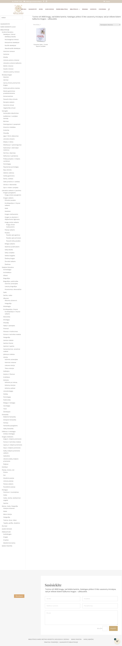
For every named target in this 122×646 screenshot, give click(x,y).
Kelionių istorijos (10, 385)
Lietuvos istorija (10, 365)
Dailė (6, 208)
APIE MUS (23, 9)
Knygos (5, 537)
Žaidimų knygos (10, 258)
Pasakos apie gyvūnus (13, 235)
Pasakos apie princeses (13, 238)
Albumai (6, 298)
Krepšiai (6, 540)
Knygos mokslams (7, 437)
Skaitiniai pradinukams (12, 247)
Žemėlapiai (6, 412)
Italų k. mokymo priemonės (12, 448)
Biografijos (6, 278)
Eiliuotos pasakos (10, 200)
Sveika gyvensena (8, 176)
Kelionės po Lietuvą (11, 382)
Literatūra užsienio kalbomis (12, 63)
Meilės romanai (8, 66)
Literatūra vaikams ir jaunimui (11, 190)
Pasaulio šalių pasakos (13, 241)
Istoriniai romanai (9, 51)
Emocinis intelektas (9, 127)
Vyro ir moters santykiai (10, 187)
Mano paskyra (76, 639)
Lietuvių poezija (8, 481)
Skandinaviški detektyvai (12, 48)
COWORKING (102, 9)
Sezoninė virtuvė (8, 105)
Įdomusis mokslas (9, 354)
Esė (4, 475)
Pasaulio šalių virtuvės (10, 99)
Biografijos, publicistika (10, 281)
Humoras (6, 54)
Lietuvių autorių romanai (11, 60)
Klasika (5, 57)
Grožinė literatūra (7, 32)
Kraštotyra (6, 377)
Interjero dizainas (9, 508)
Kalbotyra (6, 371)
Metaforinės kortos (9, 543)
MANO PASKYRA (7, 546)
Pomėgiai (5, 490)
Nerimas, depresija (9, 153)
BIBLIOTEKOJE (74, 9)
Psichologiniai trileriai (12, 39)
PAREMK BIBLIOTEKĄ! (62, 9)
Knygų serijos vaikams (12, 222)
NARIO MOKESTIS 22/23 (8, 27)
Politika (5, 394)
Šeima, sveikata (8, 179)
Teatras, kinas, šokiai (10, 520)
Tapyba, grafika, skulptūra (11, 523)
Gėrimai (5, 80)
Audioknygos (7, 534)
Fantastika (5, 414)
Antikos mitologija (9, 434)
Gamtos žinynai (8, 343)
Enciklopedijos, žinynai (10, 309)
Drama (5, 472)
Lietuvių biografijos (11, 286)
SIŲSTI (113, 628)
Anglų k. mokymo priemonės (12, 439)
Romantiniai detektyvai (12, 42)
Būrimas (6, 121)
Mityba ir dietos (8, 142)
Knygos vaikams (8, 198)
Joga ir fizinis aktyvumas (11, 136)
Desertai (6, 77)
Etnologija (6, 320)
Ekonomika (6, 317)
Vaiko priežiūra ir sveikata (11, 182)
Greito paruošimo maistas (11, 88)
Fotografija (8, 303)
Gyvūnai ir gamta (8, 346)
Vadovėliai (6, 456)
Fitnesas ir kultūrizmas (10, 331)
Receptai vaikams (8, 102)
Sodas (5, 495)
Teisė (5, 409)
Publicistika (7, 400)
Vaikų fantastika (8, 428)
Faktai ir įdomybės (9, 326)
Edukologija (7, 306)
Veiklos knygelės (10, 255)
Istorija (5, 357)
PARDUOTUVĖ (6, 532)
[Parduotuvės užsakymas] (110, 24)
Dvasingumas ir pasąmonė (11, 124)
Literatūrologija (8, 391)
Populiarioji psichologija (11, 167)
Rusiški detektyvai (10, 45)
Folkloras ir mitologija (9, 431)
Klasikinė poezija (8, 478)
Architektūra (7, 272)
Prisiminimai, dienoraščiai (13, 289)
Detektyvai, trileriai (9, 34)
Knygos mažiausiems (11, 214)
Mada (5, 511)
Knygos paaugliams (9, 193)
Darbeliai (8, 211)
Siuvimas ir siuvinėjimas (11, 492)
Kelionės (6, 380)
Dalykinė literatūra (8, 267)
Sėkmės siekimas (8, 173)
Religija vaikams (10, 244)
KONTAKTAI (93, 9)
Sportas (5, 503)
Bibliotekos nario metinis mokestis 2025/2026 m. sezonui (48, 639)
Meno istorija (7, 514)
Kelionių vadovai (10, 388)
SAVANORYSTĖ (33, 9)
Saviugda (5, 111)
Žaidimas (8, 264)
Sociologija (6, 406)
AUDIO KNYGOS (49, 9)
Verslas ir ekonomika (9, 184)
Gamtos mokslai (8, 340)
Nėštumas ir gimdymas (10, 156)
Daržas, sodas (7, 295)
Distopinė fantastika (9, 420)
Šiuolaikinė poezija (9, 487)
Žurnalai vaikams (10, 261)
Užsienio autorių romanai (11, 72)
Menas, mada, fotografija (10, 506)
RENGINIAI (85, 9)
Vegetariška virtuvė (9, 108)
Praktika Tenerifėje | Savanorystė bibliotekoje (61, 642)
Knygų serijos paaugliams (13, 195)
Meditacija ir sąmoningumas (12, 145)
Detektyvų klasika (10, 37)
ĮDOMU (41, 9)
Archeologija (7, 269)
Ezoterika (6, 130)
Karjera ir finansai (9, 374)
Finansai (6, 328)
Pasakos (7, 233)
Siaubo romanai (8, 69)
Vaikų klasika (9, 250)
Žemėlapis (19, 596)
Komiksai (5, 467)
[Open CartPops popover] (117, 641)
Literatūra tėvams (9, 139)
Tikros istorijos (9, 368)
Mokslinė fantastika (9, 417)
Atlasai (5, 275)
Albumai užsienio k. (11, 300)
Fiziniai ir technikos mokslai (12, 334)
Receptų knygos (7, 75)
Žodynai (5, 464)
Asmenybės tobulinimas (11, 113)
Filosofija (6, 133)
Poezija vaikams (10, 230)
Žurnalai (4, 526)
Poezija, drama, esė (8, 470)
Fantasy (5, 423)
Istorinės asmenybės (11, 283)
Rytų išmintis (7, 170)
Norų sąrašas (89, 639)
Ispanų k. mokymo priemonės (12, 445)
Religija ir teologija (9, 403)
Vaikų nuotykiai (9, 253)
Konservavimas (8, 96)
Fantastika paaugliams (10, 426)
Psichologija (7, 164)
